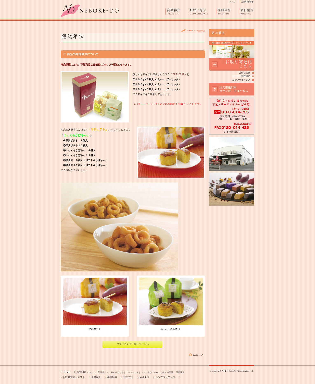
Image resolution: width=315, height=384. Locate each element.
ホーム (234, 1)
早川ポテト (103, 372)
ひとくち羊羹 (167, 372)
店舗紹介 (227, 11)
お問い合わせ (247, 1)
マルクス (91, 372)
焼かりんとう (117, 372)
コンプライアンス (165, 377)
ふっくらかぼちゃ (149, 372)
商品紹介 (177, 11)
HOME (190, 30)
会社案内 (246, 11)
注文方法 (128, 377)
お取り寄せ (202, 11)
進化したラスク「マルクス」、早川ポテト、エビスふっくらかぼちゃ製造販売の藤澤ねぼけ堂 (90, 11)
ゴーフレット (132, 372)
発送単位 (144, 377)
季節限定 (180, 372)
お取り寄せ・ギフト (74, 377)
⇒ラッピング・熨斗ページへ (133, 343)
